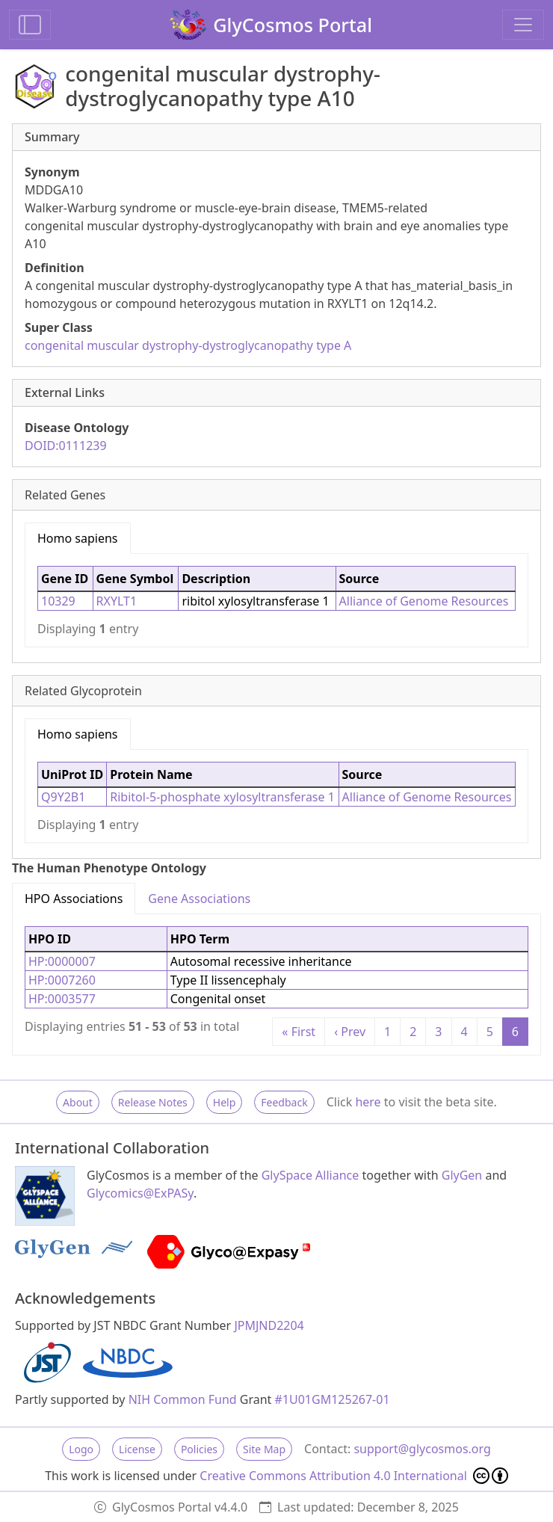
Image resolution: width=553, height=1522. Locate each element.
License (137, 1449)
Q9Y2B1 (63, 797)
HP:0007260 (62, 980)
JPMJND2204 (268, 1325)
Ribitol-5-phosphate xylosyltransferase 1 (222, 797)
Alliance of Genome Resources (424, 601)
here (367, 1102)
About (78, 1102)
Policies (199, 1449)
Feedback (284, 1102)
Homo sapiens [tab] (77, 538)
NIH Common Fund (183, 1399)
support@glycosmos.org (421, 1449)
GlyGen (462, 1175)
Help (224, 1102)
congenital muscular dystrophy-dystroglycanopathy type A (188, 345)
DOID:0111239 (66, 445)
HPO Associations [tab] (74, 898)
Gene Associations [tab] (199, 898)
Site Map (264, 1449)
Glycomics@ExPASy (140, 1193)
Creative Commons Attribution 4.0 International (354, 1475)
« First (298, 1031)
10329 (58, 601)
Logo (81, 1449)
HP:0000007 (62, 961)
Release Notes (153, 1102)
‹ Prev (349, 1031)
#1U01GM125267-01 (332, 1399)
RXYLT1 (117, 601)
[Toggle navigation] (523, 25)
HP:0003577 (62, 998)
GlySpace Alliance (310, 1175)
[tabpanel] (276, 600)
